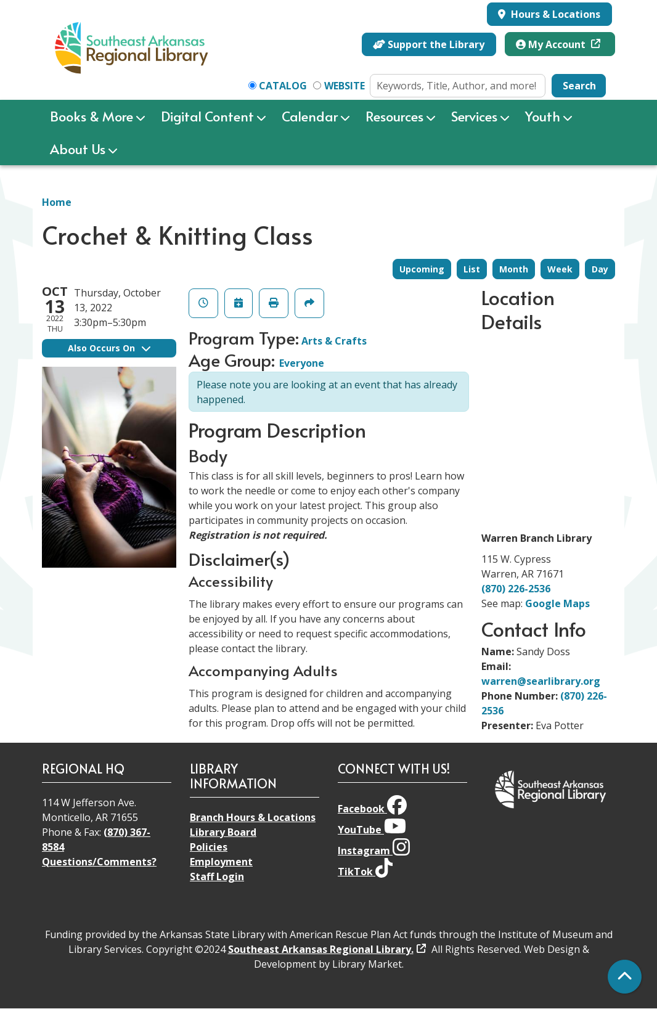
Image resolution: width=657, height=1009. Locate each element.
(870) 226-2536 (515, 588)
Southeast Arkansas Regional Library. (321, 949)
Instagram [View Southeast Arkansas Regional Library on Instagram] (374, 850)
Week (560, 269)
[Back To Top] (625, 977)
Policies (208, 847)
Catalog (283, 85)
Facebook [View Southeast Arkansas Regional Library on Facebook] (372, 808)
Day (600, 269)
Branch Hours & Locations (253, 817)
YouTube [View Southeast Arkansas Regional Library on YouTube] (372, 829)
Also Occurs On (109, 348)
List (471, 269)
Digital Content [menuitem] (207, 116)
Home (56, 202)
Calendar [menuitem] (310, 116)
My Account (552, 44)
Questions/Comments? (99, 861)
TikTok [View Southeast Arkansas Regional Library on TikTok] (365, 871)
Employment (221, 861)
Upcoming (421, 269)
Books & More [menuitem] (91, 116)
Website (344, 85)
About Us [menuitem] (77, 148)
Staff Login (217, 876)
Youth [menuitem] (542, 116)
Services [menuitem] (474, 116)
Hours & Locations (554, 14)
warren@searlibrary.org (540, 681)
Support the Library (428, 44)
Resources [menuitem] (394, 116)
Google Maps (557, 603)
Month (513, 269)
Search (579, 85)
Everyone (301, 363)
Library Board (223, 832)
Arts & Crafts (334, 341)
